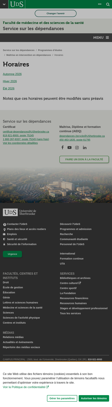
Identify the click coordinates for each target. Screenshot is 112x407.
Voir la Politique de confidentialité (24, 398)
